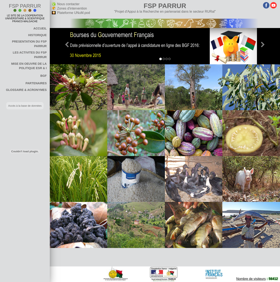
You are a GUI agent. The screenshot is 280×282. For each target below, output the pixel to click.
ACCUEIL (40, 28)
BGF (43, 75)
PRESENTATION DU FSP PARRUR (29, 44)
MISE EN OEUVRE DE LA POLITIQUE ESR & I (29, 66)
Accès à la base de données (25, 105)
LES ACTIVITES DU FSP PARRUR (30, 55)
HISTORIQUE (37, 35)
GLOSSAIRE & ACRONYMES (26, 90)
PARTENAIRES (36, 83)
